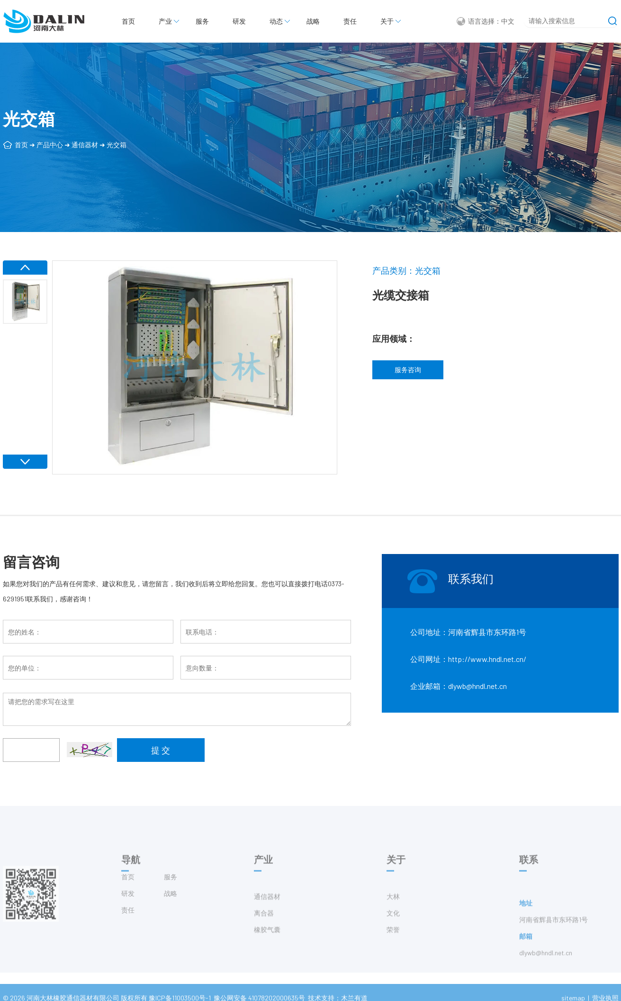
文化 (393, 930)
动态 (276, 21)
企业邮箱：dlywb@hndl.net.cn (458, 685)
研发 (239, 21)
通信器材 (85, 145)
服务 (202, 21)
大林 (393, 914)
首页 (128, 21)
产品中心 (49, 145)
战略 (313, 21)
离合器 (264, 930)
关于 (387, 21)
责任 (350, 21)
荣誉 (393, 947)
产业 (165, 21)
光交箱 (116, 145)
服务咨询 (408, 370)
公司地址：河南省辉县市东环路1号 (468, 631)
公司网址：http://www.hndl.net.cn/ (468, 658)
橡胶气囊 (267, 947)
